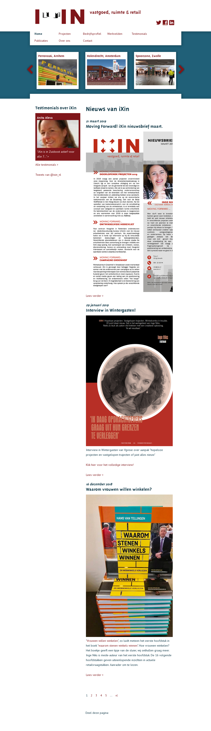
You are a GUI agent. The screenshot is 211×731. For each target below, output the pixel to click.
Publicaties (41, 41)
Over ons (64, 41)
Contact (87, 41)
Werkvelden (114, 34)
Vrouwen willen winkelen (102, 641)
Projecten (65, 34)
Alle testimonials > (46, 165)
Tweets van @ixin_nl (48, 175)
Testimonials (139, 34)
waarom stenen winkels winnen (117, 645)
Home (38, 34)
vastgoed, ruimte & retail (115, 11)
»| (116, 695)
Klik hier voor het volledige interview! (110, 465)
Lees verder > (95, 296)
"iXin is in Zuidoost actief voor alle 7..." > (58, 136)
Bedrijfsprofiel (92, 34)
